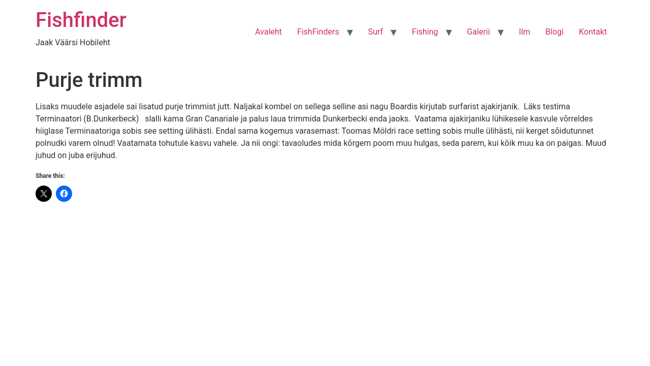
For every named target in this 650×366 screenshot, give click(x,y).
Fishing (425, 32)
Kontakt (593, 32)
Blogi (554, 32)
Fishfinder (81, 20)
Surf (375, 32)
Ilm (524, 32)
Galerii (478, 32)
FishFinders (318, 32)
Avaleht (268, 32)
